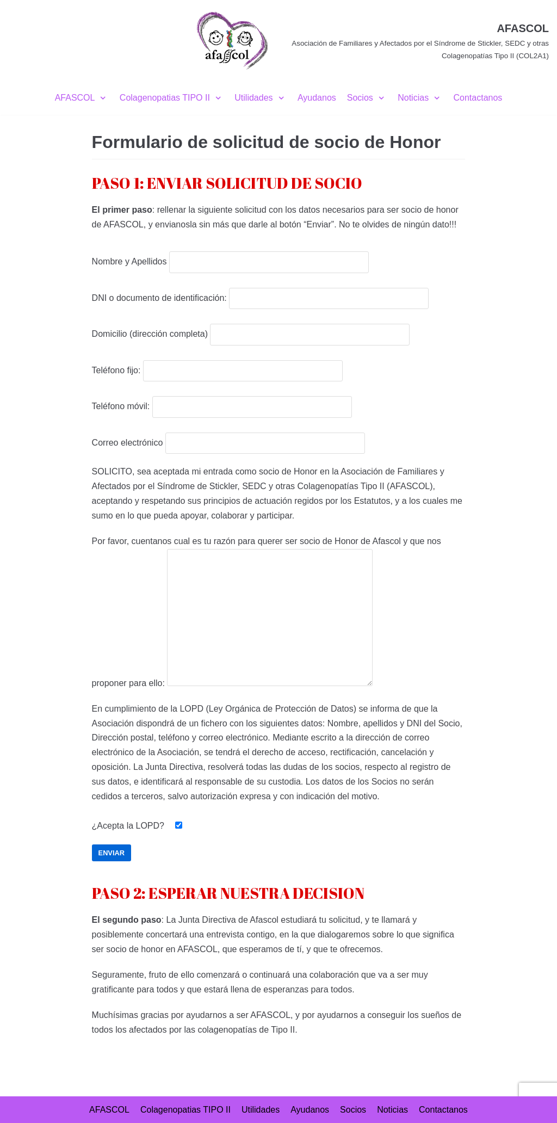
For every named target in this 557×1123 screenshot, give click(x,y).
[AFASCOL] (371, 41)
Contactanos (478, 97)
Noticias (392, 1109)
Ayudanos (317, 97)
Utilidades (261, 1109)
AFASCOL (109, 1109)
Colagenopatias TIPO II (185, 1109)
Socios (353, 1109)
